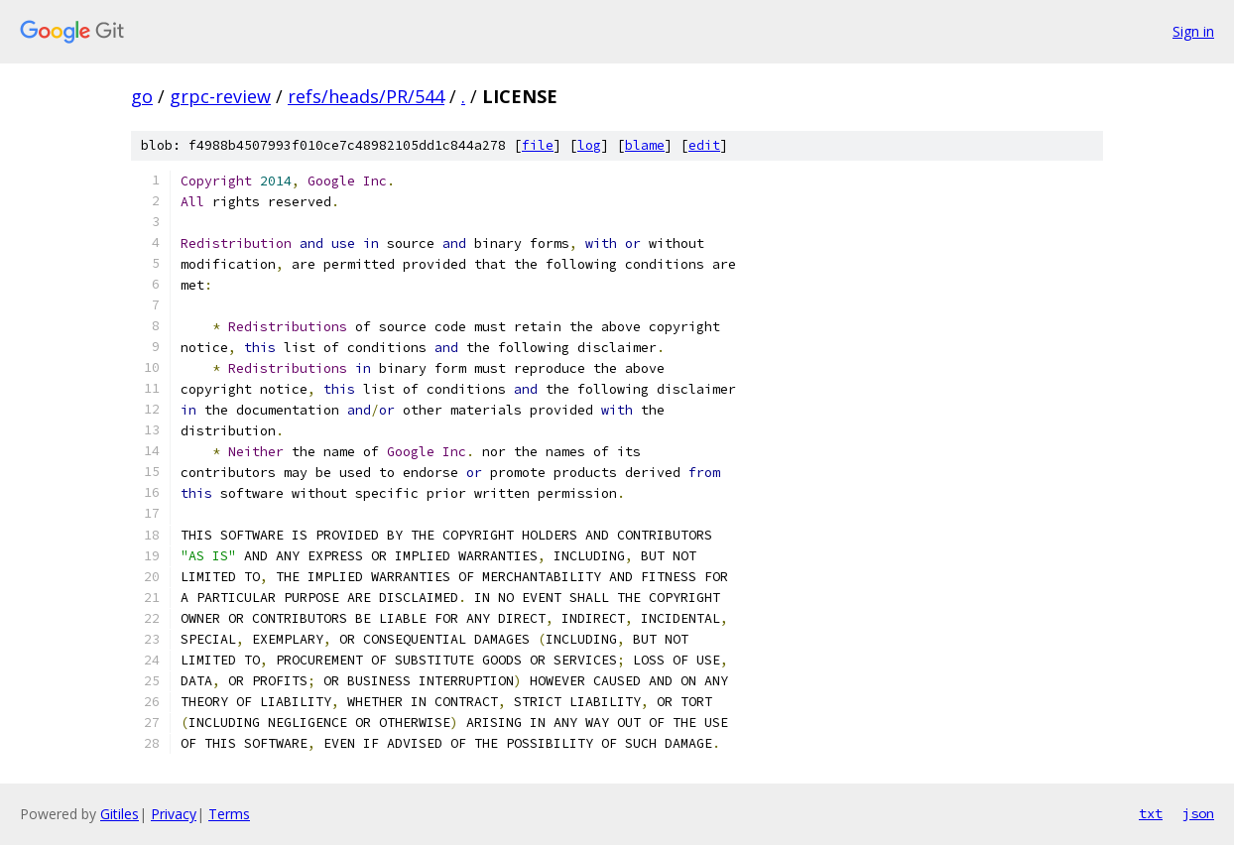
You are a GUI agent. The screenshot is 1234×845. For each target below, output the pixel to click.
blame (645, 145)
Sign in (1193, 31)
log (589, 145)
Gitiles (119, 813)
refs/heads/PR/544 (366, 96)
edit (704, 145)
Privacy (173, 813)
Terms (229, 813)
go (142, 96)
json (1198, 813)
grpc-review (220, 96)
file (538, 145)
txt (1151, 813)
